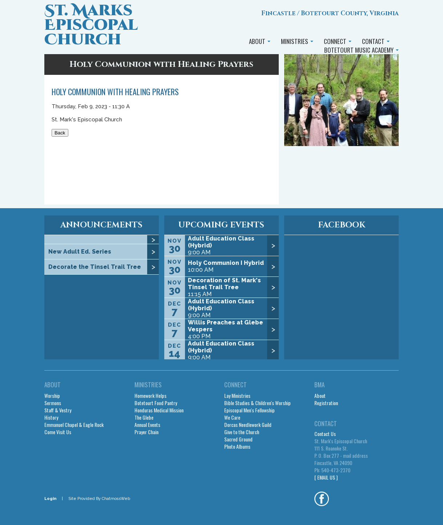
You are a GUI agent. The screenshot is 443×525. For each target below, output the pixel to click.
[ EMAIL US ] (326, 477)
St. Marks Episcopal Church (91, 25)
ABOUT (259, 41)
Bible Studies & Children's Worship (257, 403)
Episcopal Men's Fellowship (249, 410)
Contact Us (325, 433)
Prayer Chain (146, 432)
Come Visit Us (57, 432)
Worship (52, 395)
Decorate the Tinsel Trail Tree (94, 266)
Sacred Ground (238, 439)
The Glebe (143, 417)
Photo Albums (237, 446)
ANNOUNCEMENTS (101, 225)
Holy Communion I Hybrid (226, 262)
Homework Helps (150, 395)
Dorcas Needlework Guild (247, 424)
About (320, 395)
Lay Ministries (237, 395)
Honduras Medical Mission (159, 410)
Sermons (52, 403)
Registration (326, 403)
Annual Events (147, 424)
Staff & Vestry (57, 410)
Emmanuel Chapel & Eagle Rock (74, 424)
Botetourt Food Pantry (155, 403)
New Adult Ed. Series (79, 251)
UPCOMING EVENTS (221, 225)
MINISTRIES (297, 41)
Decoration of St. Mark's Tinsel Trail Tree (224, 284)
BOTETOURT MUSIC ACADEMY (361, 49)
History (51, 417)
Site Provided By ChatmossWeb (99, 498)
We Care (232, 417)
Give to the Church (241, 432)
